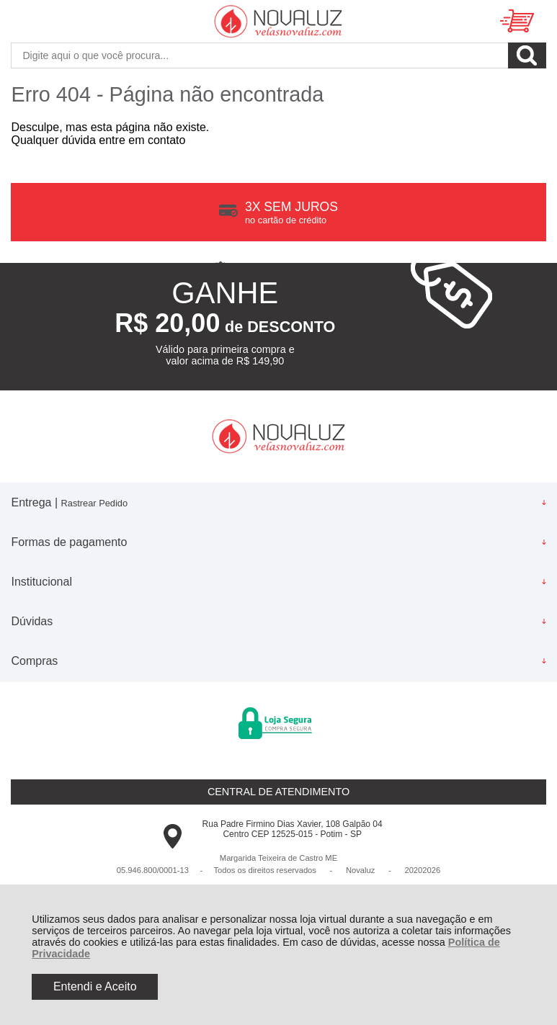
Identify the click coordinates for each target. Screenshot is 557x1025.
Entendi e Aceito (95, 986)
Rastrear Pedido (94, 503)
